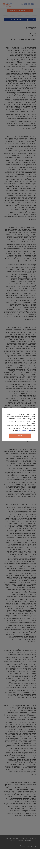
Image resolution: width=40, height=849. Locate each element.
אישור (20, 435)
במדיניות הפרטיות (24, 430)
